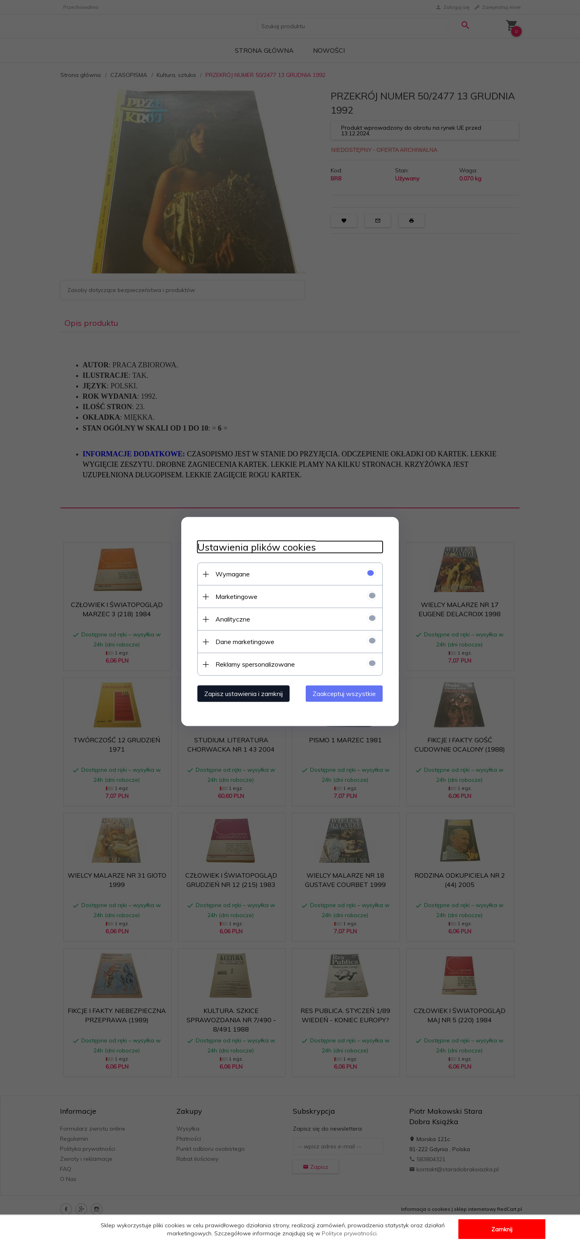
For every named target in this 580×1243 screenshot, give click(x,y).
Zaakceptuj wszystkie (344, 694)
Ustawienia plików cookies (256, 547)
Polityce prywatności (349, 1233)
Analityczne (232, 619)
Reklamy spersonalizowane (255, 664)
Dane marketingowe (244, 642)
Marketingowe (236, 596)
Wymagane (232, 574)
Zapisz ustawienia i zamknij (243, 694)
